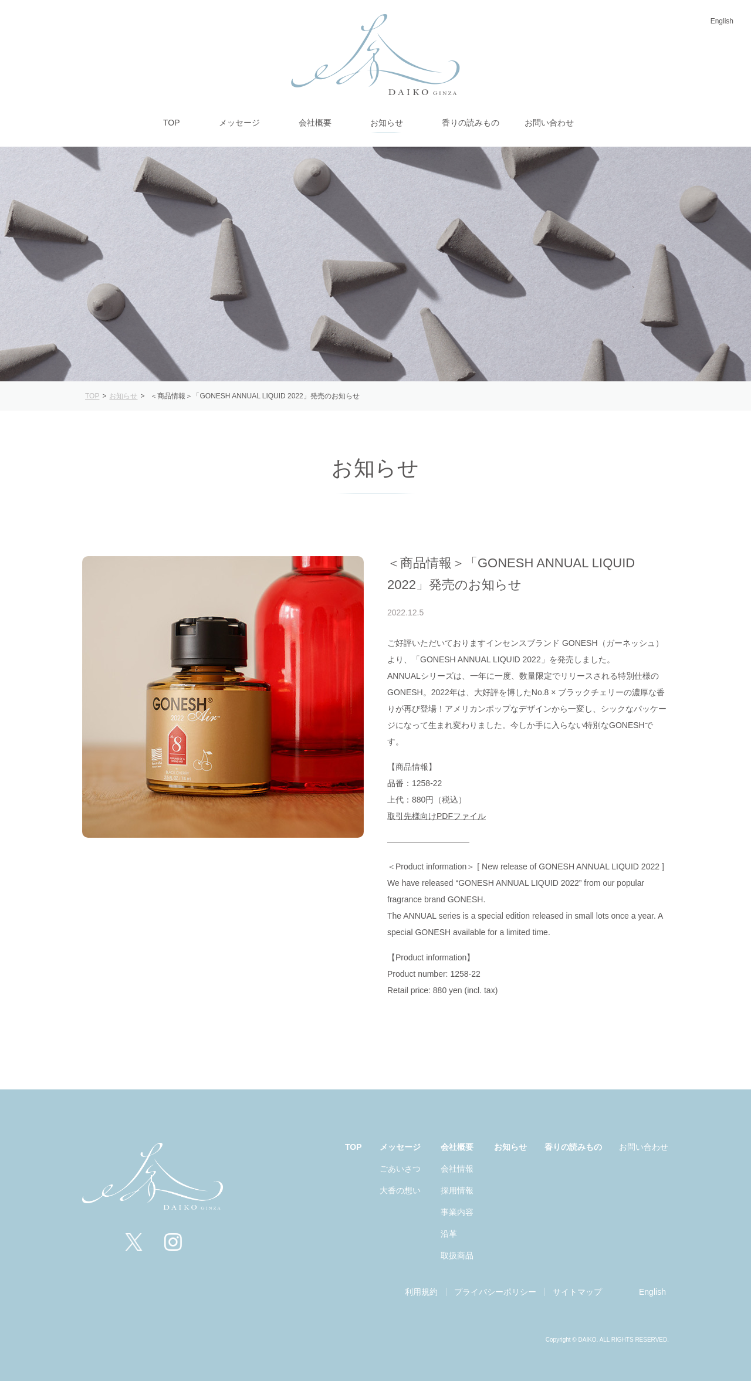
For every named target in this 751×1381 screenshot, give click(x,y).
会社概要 (457, 1147)
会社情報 (457, 1168)
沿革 (449, 1233)
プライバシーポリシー (495, 1292)
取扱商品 (457, 1255)
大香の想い (400, 1190)
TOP (353, 1147)
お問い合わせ (643, 1147)
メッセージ (400, 1147)
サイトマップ (577, 1292)
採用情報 (457, 1190)
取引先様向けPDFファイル (436, 816)
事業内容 (457, 1212)
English (722, 21)
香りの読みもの (573, 1147)
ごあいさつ (400, 1168)
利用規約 (421, 1292)
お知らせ (510, 1147)
